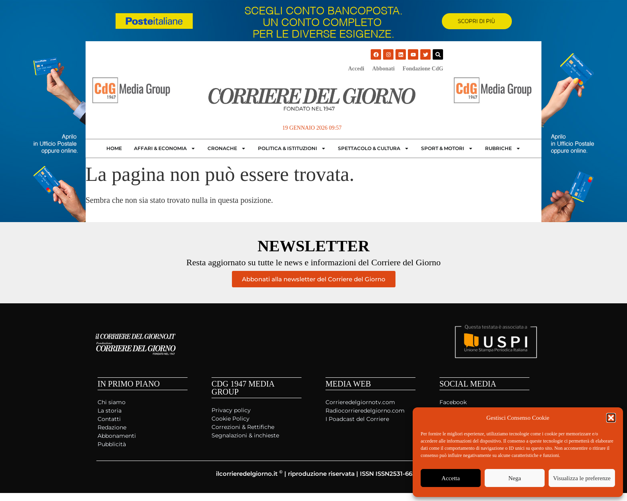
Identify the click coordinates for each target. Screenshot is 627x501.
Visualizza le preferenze (582, 478)
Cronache (227, 148)
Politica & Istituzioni (292, 148)
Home (114, 148)
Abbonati (383, 69)
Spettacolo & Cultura (373, 148)
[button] (611, 418)
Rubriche (503, 148)
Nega (514, 478)
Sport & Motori (447, 148)
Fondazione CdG (423, 69)
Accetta (450, 478)
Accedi (356, 69)
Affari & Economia (165, 148)
